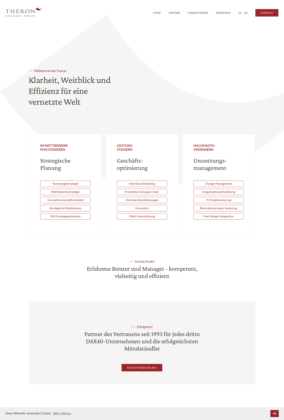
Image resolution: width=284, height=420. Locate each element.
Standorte (223, 12)
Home (157, 12)
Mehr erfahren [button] (62, 413)
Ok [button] (274, 413)
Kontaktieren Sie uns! (142, 367)
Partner (174, 12)
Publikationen (198, 12)
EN (246, 12)
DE (240, 12)
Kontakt (267, 12)
